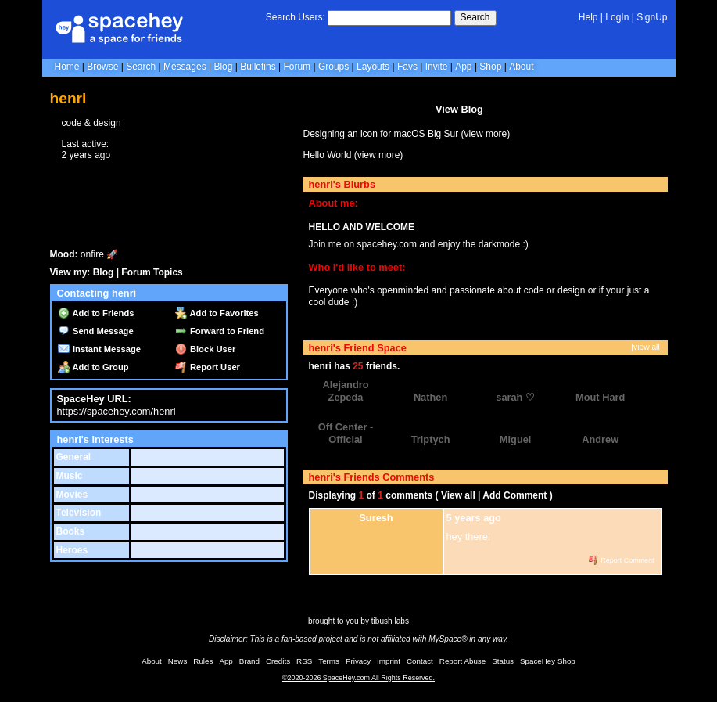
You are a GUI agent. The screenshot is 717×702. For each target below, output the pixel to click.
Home (67, 66)
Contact (420, 661)
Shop (490, 66)
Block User (205, 349)
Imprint (388, 661)
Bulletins (257, 66)
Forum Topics (151, 272)
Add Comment (514, 495)
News (178, 661)
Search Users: (295, 17)
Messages (184, 66)
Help (588, 17)
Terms (328, 661)
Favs (407, 66)
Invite (436, 66)
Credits (278, 661)
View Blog (459, 109)
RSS (304, 661)
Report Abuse (462, 661)
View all (458, 495)
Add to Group (93, 367)
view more (485, 133)
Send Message (96, 331)
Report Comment (621, 560)
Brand (249, 661)
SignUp (651, 17)
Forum (296, 66)
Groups (333, 66)
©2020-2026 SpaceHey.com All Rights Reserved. (358, 678)
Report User (207, 367)
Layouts (373, 66)
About (521, 66)
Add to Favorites (217, 313)
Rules (203, 661)
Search (475, 17)
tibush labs (390, 621)
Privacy (358, 661)
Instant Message (99, 349)
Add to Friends (96, 313)
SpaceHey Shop (547, 661)
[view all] (646, 347)
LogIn (617, 17)
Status (503, 661)
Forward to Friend (219, 331)
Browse (102, 66)
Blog (222, 66)
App (463, 66)
